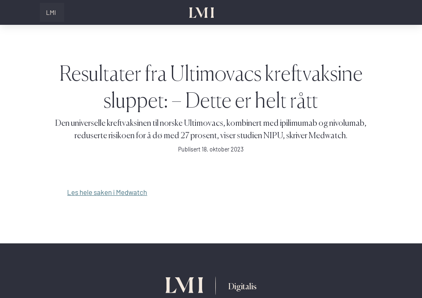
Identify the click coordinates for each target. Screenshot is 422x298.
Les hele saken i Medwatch (107, 192)
